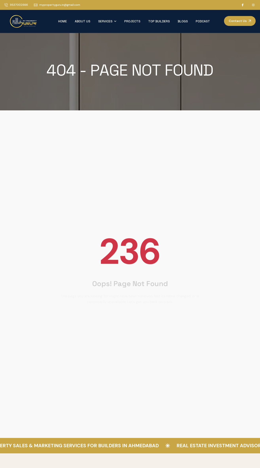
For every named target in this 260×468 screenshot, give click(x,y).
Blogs (183, 21)
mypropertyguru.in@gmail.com (59, 5)
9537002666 (19, 5)
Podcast (203, 21)
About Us (82, 21)
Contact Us (238, 21)
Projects (132, 21)
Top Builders (159, 21)
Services (105, 21)
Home (62, 21)
